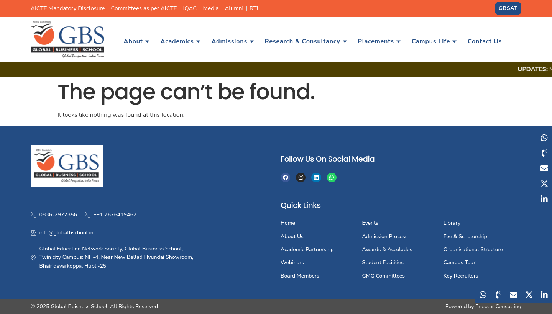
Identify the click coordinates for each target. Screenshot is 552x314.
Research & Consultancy (306, 41)
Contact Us (485, 41)
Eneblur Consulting (498, 306)
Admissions (232, 41)
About (137, 41)
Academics (181, 41)
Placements (379, 41)
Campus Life (434, 41)
